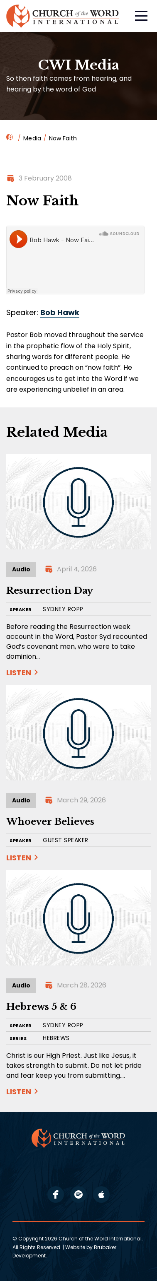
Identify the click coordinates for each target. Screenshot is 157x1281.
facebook (55, 1194)
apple (101, 1194)
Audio (21, 569)
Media (32, 138)
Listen (18, 672)
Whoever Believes (50, 821)
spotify (78, 1194)
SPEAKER (21, 609)
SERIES (18, 1038)
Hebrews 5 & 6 (41, 1006)
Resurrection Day (49, 590)
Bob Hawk (59, 312)
